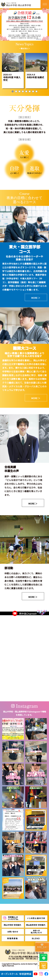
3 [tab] (19, 91)
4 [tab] (23, 91)
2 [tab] (16, 91)
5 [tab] (26, 91)
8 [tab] (36, 91)
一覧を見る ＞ (24, 48)
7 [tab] (33, 91)
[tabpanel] (13, 70)
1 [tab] (13, 91)
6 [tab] (30, 91)
